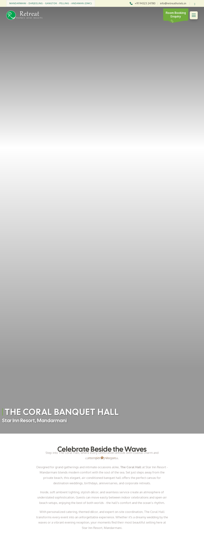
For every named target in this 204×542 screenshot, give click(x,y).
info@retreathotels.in (173, 3)
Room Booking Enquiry (176, 14)
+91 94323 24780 (145, 3)
